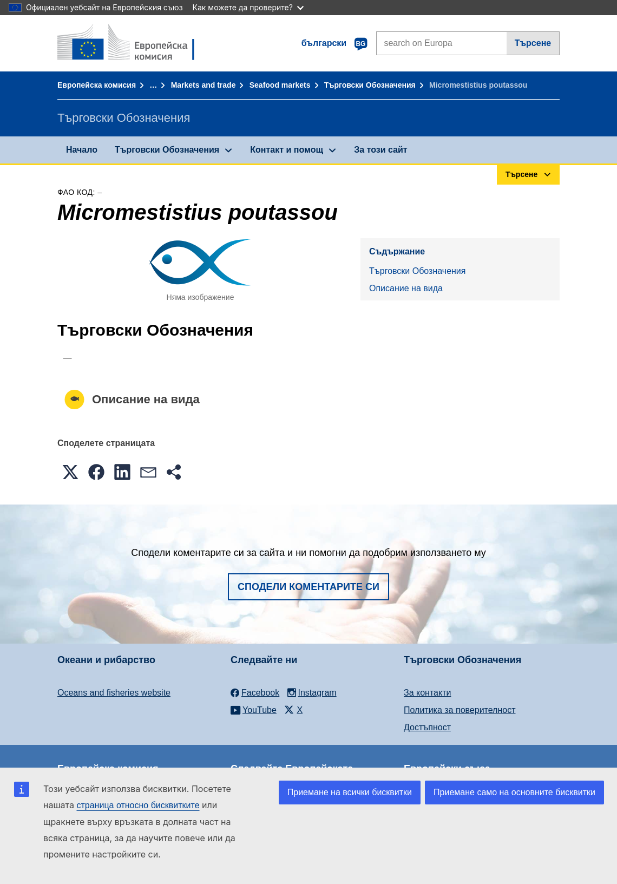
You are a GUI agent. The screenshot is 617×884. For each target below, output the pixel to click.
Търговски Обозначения (370, 85)
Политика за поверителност (460, 710)
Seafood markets (280, 85)
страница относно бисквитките (137, 805)
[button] (70, 472)
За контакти (427, 692)
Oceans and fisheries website (113, 692)
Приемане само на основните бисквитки (514, 792)
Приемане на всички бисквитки (349, 792)
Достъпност (427, 727)
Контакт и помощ (286, 149)
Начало (81, 149)
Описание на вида (406, 288)
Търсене (533, 43)
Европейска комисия (96, 85)
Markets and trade (203, 85)
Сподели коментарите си (308, 586)
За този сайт (380, 149)
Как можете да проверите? (248, 7)
